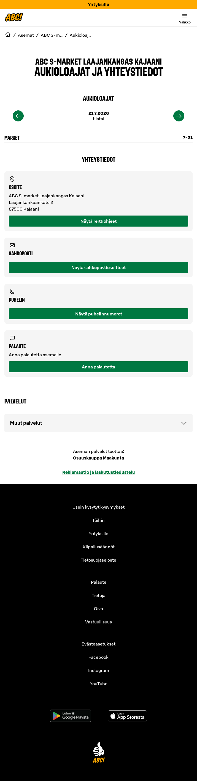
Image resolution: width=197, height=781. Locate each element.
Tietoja (99, 595)
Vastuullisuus (98, 622)
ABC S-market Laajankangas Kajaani (98, 61)
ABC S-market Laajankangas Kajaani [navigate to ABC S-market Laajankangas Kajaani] (52, 35)
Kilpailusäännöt (99, 546)
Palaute (98, 582)
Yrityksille (98, 4)
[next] (178, 115)
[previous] (18, 115)
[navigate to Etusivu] (7, 35)
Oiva (98, 608)
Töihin (98, 520)
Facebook (98, 657)
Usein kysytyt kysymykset (98, 507)
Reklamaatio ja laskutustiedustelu (98, 472)
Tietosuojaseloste (98, 560)
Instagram (98, 670)
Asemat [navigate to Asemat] (26, 35)
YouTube (98, 683)
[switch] (185, 17)
